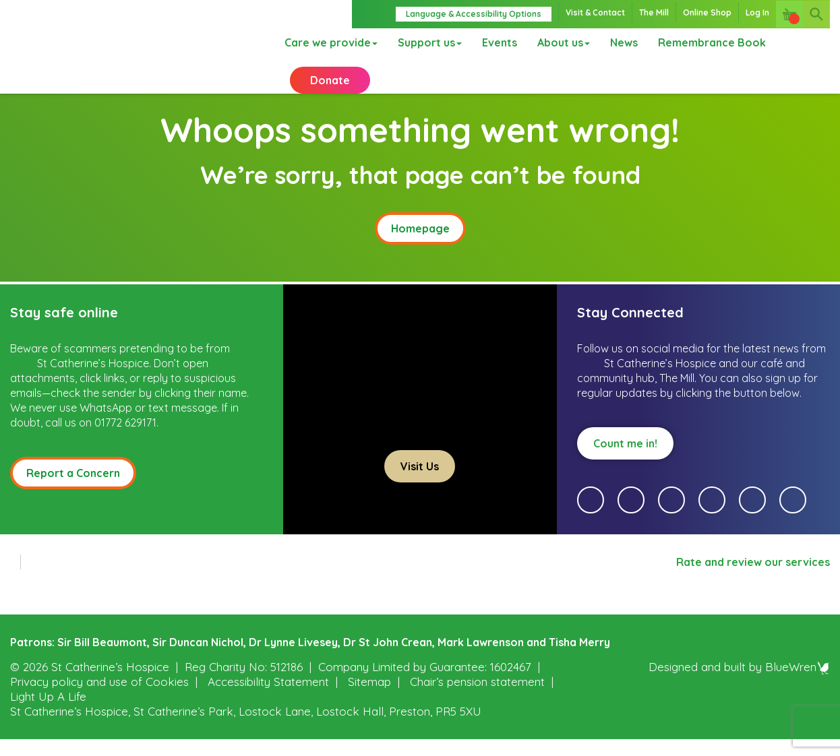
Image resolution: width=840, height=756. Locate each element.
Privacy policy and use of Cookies (99, 698)
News (619, 44)
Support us (425, 44)
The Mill (654, 12)
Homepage (420, 245)
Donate (330, 87)
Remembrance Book (707, 44)
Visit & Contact (595, 12)
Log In (757, 12)
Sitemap (369, 698)
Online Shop (707, 12)
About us (559, 44)
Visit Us (419, 483)
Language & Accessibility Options (473, 14)
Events (494, 44)
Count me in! (625, 460)
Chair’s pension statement (477, 698)
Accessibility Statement (268, 698)
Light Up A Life (48, 713)
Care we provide (326, 44)
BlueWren (797, 683)
